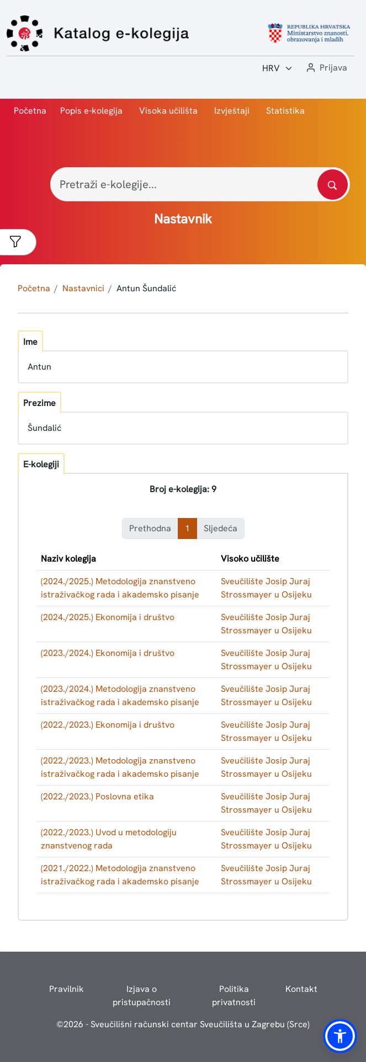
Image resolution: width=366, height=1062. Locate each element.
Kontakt (301, 989)
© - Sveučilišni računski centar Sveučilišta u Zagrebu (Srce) (183, 1024)
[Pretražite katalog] (332, 184)
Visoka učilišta (168, 110)
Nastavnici (83, 288)
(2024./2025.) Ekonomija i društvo (107, 617)
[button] (326, 68)
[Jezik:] (278, 68)
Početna (30, 110)
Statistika (285, 110)
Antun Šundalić (146, 288)
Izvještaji (232, 110)
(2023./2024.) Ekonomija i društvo (107, 653)
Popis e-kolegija (91, 110)
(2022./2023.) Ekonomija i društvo (107, 724)
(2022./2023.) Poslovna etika (97, 796)
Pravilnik (66, 989)
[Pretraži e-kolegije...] (200, 184)
